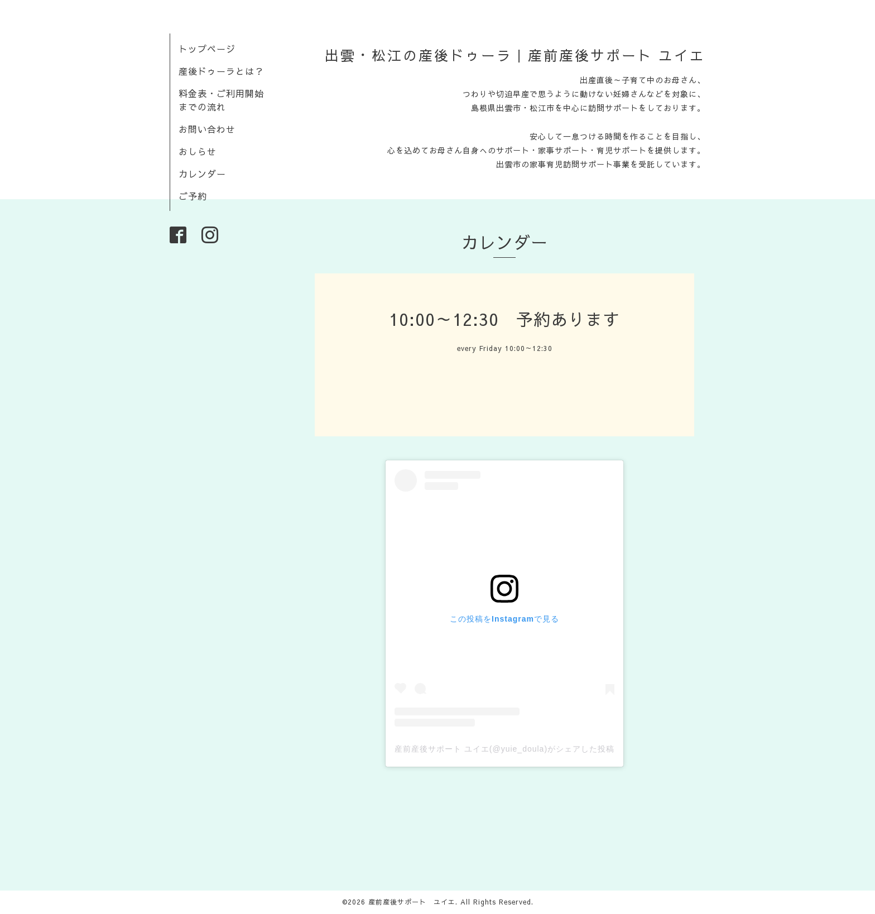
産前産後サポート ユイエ (411, 901)
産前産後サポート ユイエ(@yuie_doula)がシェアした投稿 (504, 748)
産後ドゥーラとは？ (221, 71)
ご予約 (193, 196)
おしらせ (198, 151)
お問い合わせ (207, 129)
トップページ (207, 48)
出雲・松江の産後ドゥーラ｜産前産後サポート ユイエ (515, 55)
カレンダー (202, 173)
